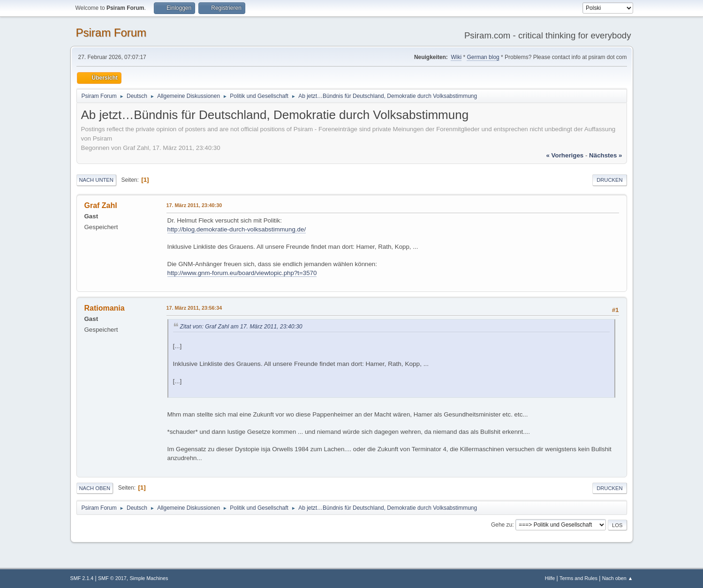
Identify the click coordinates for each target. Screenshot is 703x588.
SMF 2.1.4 (82, 578)
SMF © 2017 (112, 578)
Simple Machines (148, 578)
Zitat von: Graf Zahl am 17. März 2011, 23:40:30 (241, 326)
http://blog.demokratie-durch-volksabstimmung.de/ (236, 229)
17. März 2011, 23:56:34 (194, 308)
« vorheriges (564, 155)
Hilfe (550, 578)
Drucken (609, 180)
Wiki (456, 57)
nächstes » (605, 155)
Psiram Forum (111, 32)
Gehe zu (501, 524)
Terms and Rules (578, 578)
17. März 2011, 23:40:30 (194, 205)
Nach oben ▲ (617, 578)
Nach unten (96, 180)
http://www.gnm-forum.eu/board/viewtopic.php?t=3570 (242, 272)
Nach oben (95, 488)
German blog (483, 57)
